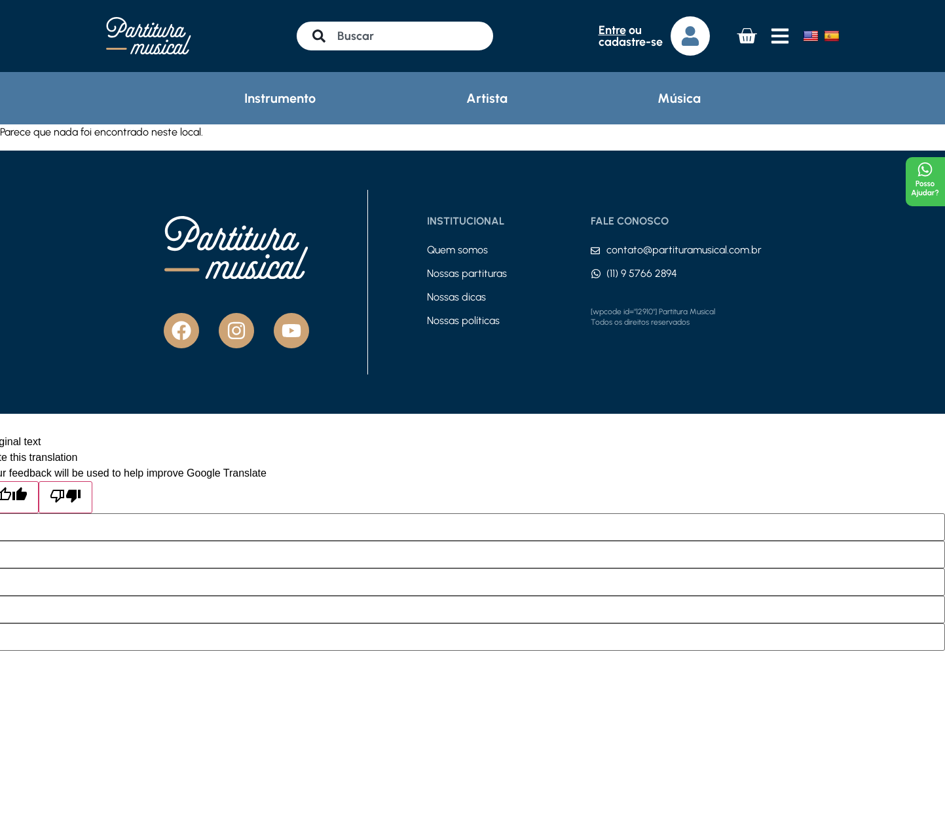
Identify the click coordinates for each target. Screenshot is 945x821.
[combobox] (395, 36)
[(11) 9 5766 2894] (596, 273)
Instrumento (280, 98)
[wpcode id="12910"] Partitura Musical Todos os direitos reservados (653, 317)
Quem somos (457, 250)
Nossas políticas (463, 320)
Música (679, 98)
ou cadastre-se (631, 36)
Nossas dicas (456, 297)
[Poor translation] (65, 497)
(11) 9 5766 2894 (641, 273)
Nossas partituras (467, 273)
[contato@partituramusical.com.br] (595, 250)
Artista (487, 98)
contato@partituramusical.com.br (684, 250)
